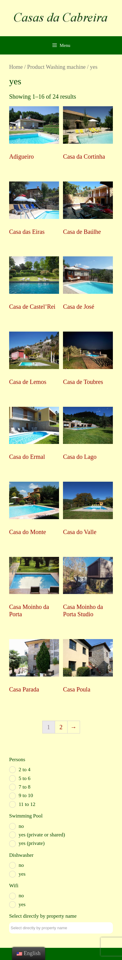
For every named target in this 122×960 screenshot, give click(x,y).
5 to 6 (24, 778)
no (21, 826)
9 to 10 (26, 795)
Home (16, 67)
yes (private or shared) (42, 835)
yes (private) (31, 843)
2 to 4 (24, 769)
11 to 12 (27, 804)
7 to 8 (24, 787)
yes (22, 874)
